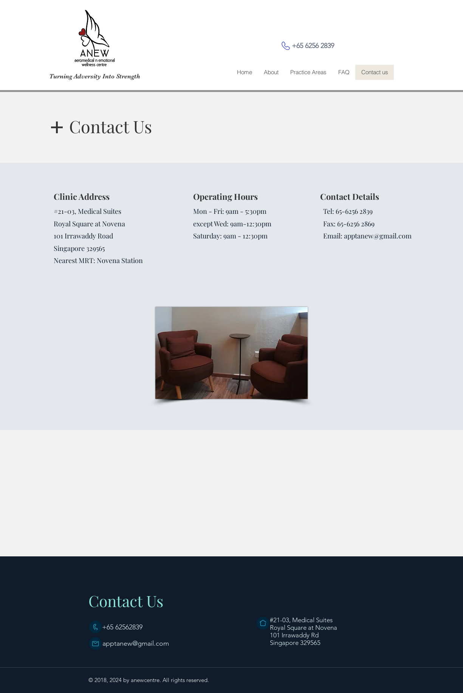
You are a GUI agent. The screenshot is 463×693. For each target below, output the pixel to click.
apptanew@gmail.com (378, 235)
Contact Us (125, 600)
